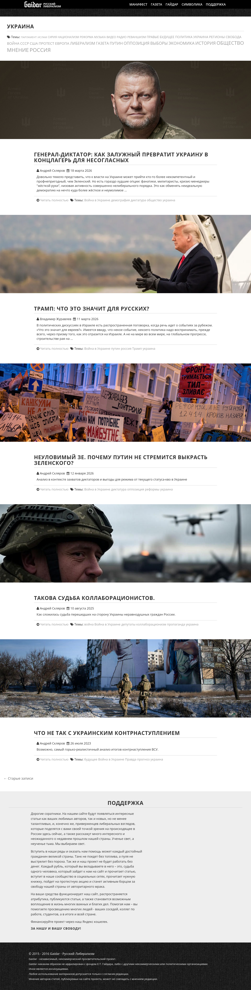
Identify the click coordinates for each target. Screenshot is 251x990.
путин (115, 348)
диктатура (138, 200)
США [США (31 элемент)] (34, 43)
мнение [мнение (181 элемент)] (18, 49)
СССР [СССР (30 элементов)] (24, 43)
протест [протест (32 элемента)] (46, 43)
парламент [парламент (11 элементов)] (29, 37)
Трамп (137, 348)
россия (126, 348)
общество (154, 200)
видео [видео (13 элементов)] (111, 37)
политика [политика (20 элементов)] (183, 37)
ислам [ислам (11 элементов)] (42, 37)
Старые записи (18, 778)
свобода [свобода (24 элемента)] (233, 37)
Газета (156, 8)
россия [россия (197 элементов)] (40, 49)
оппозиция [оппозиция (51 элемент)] (136, 43)
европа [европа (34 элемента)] (62, 43)
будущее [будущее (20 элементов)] (167, 37)
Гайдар (172, 8)
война (89, 624)
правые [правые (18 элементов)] (153, 37)
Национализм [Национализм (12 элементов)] (68, 37)
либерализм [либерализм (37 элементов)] (82, 43)
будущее (90, 759)
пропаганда (176, 624)
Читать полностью (54, 200)
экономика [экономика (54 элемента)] (182, 43)
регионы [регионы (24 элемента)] (217, 37)
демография (120, 200)
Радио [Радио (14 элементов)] (122, 37)
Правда (130, 759)
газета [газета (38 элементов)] (102, 43)
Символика (192, 8)
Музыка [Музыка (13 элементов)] (100, 37)
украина (169, 200)
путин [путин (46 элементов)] (116, 43)
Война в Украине (97, 200)
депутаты (128, 624)
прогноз (143, 759)
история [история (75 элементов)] (205, 43)
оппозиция (135, 489)
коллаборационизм (151, 624)
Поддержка (216, 8)
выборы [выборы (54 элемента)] (159, 43)
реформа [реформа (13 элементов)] (86, 37)
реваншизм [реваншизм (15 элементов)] (136, 37)
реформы (152, 489)
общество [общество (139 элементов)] (230, 42)
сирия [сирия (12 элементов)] (52, 37)
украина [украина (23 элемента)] (200, 37)
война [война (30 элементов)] (13, 43)
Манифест (138, 8)
